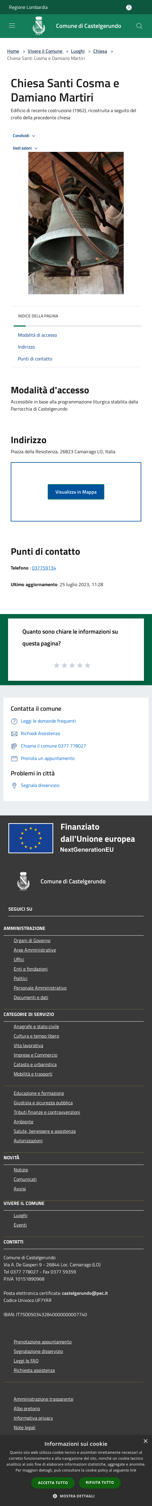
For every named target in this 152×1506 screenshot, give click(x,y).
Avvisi (20, 1188)
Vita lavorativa (28, 1045)
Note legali (24, 1427)
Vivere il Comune (45, 51)
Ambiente (23, 1121)
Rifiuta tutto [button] (100, 1482)
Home (13, 51)
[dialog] (76, 1470)
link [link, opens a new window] (133, 1470)
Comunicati (25, 1179)
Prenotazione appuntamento (43, 1341)
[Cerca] (139, 26)
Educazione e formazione (39, 1093)
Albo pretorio (27, 1408)
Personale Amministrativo (40, 987)
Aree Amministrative (35, 949)
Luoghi (78, 51)
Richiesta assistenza (34, 1370)
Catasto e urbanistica (35, 1064)
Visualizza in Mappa (76, 491)
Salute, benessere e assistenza (45, 1131)
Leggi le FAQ (26, 1360)
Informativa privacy (33, 1417)
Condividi (25, 135)
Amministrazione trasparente (43, 1398)
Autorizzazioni (28, 1140)
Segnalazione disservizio (38, 1351)
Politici (20, 978)
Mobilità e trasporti (33, 1073)
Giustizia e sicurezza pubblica (43, 1102)
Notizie (21, 1169)
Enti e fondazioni (31, 968)
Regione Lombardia (28, 7)
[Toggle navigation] (11, 25)
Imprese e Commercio (35, 1054)
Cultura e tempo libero (36, 1035)
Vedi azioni (26, 148)
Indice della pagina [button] (38, 316)
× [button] (145, 1441)
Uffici (19, 959)
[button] (76, 1496)
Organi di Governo (32, 940)
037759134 (44, 567)
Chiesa (100, 51)
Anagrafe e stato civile (36, 1026)
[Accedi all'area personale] (129, 8)
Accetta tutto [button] (53, 1482)
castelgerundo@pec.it (85, 1293)
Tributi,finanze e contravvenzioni (47, 1112)
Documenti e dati (31, 997)
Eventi (20, 1224)
